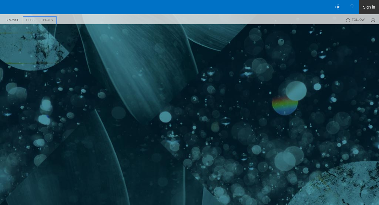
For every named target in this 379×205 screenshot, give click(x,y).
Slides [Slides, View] (118, 58)
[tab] (12, 19)
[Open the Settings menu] (338, 7)
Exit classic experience (24, 156)
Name (75, 68)
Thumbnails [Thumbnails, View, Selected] (73, 58)
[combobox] (338, 32)
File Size (224, 68)
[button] (370, 33)
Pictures (48, 40)
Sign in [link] (369, 7)
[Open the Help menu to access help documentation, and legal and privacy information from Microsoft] (352, 7)
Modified (303, 68)
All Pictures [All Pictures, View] (98, 58)
